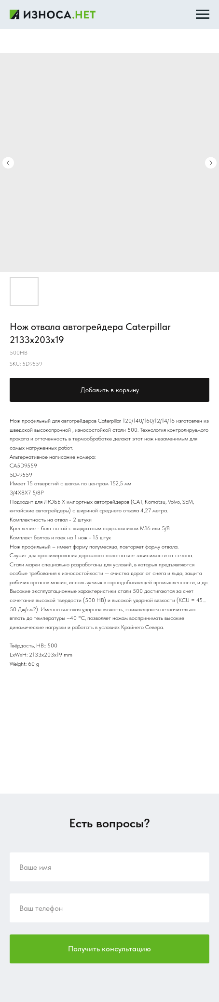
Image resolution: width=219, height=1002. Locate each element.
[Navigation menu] (202, 14)
